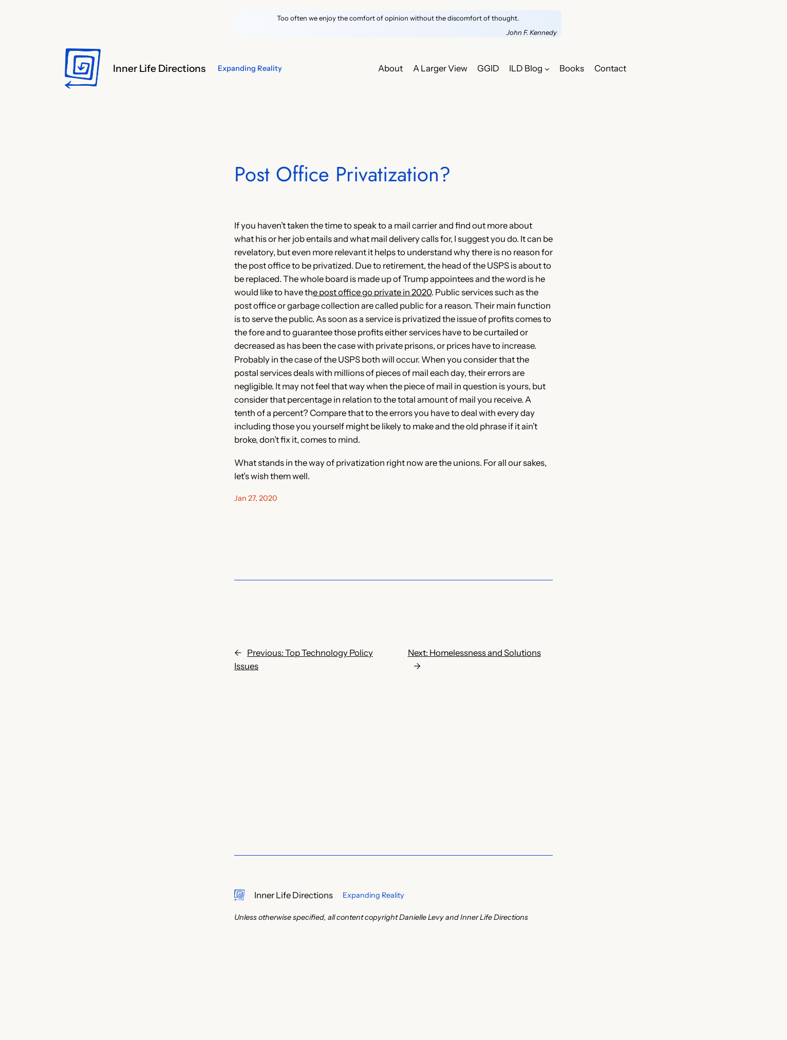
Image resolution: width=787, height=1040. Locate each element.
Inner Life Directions (159, 68)
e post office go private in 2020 (372, 292)
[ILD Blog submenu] (547, 68)
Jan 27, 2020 (255, 498)
